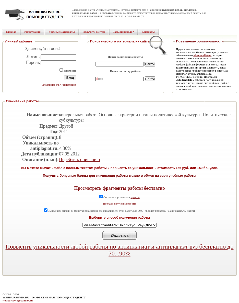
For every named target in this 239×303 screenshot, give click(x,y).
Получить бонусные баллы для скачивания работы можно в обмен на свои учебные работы (119, 175)
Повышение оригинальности (200, 41)
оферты (135, 197)
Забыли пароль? (51, 84)
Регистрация (69, 84)
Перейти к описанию (79, 159)
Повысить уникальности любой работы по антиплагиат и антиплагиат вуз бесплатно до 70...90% (120, 250)
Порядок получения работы (119, 203)
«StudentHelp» (202, 55)
